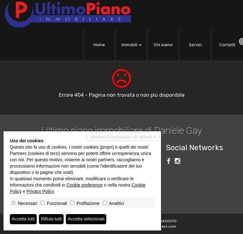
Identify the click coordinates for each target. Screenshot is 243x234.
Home (99, 44)
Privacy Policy (40, 191)
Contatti (227, 44)
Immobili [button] (131, 44)
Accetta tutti (23, 219)
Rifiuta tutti (51, 219)
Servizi (195, 44)
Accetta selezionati (86, 219)
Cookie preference (84, 185)
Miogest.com (164, 226)
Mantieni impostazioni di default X (123, 136)
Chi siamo (163, 44)
